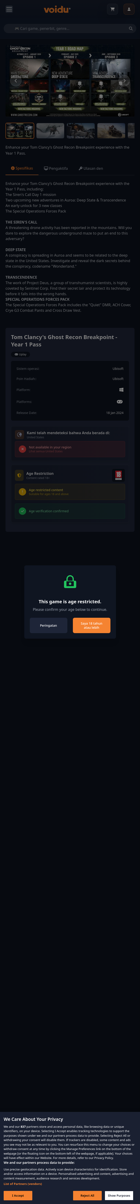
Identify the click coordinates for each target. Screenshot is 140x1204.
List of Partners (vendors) (23, 1192)
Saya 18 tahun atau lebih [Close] (91, 625)
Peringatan (48, 625)
